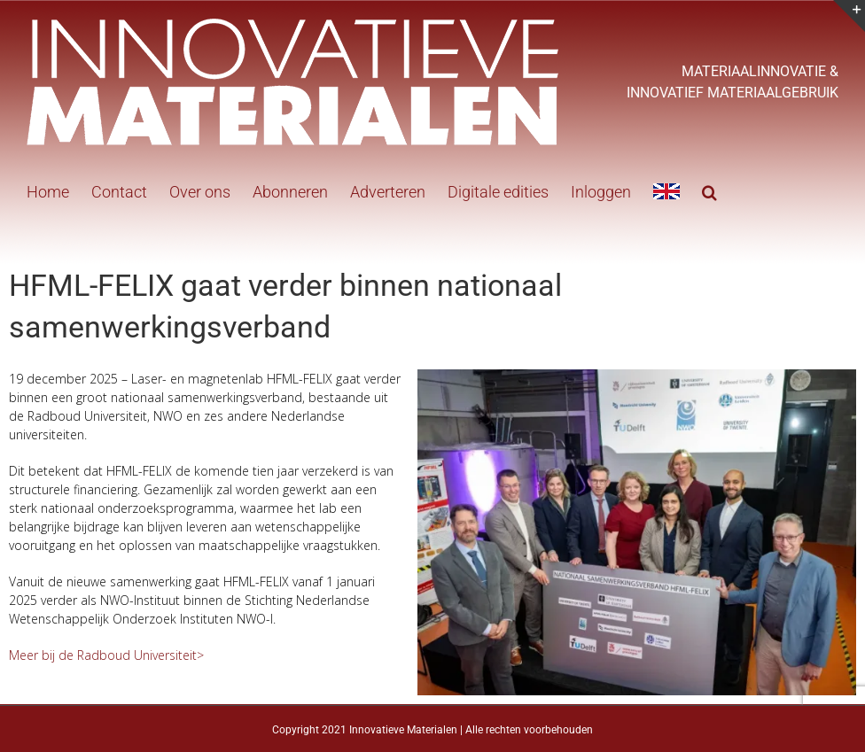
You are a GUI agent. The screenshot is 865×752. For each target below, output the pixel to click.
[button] (709, 190)
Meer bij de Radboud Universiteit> (106, 655)
